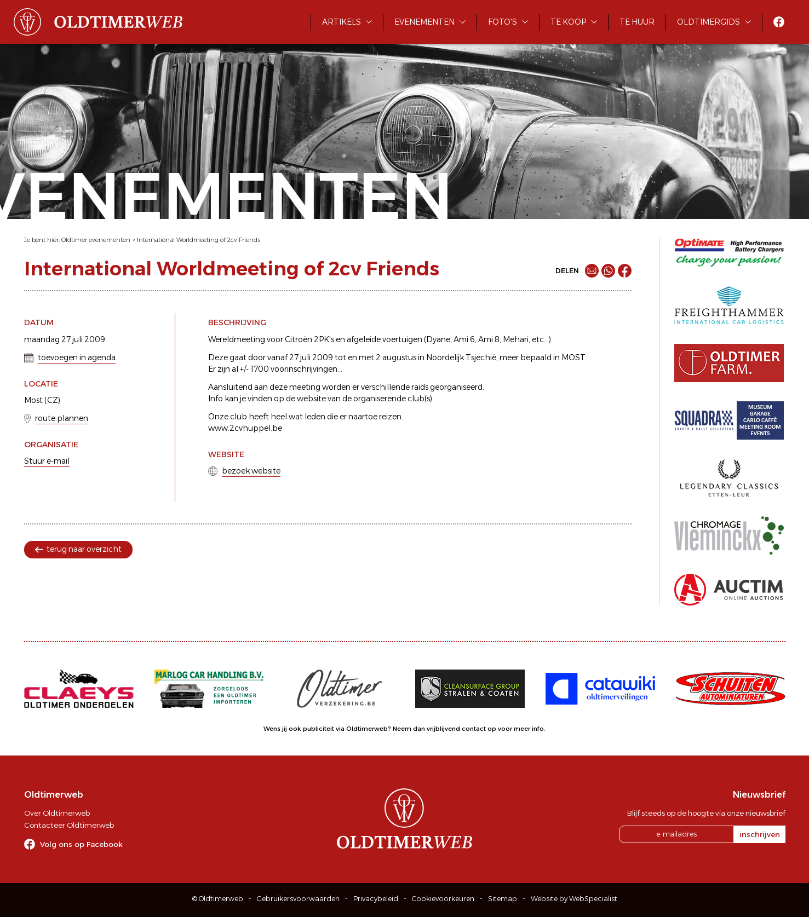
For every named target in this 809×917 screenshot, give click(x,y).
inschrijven (759, 834)
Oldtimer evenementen (95, 240)
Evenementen (424, 22)
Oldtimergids (708, 22)
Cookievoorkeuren (443, 899)
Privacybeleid (375, 899)
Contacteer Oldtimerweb (69, 825)
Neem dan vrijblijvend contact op (444, 729)
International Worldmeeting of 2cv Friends (198, 240)
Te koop (568, 22)
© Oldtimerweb (217, 899)
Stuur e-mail (47, 461)
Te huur (637, 22)
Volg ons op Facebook (81, 844)
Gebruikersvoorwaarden (298, 899)
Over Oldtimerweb (57, 813)
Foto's (502, 22)
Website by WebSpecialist (574, 899)
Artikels (341, 22)
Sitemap (502, 899)
